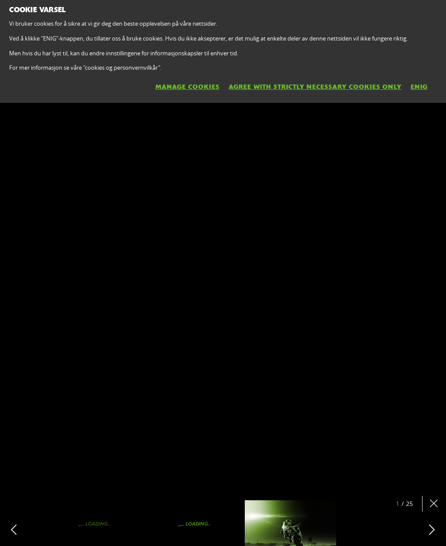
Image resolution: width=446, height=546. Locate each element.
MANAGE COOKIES (187, 87)
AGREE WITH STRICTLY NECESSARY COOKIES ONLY (315, 87)
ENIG (419, 87)
